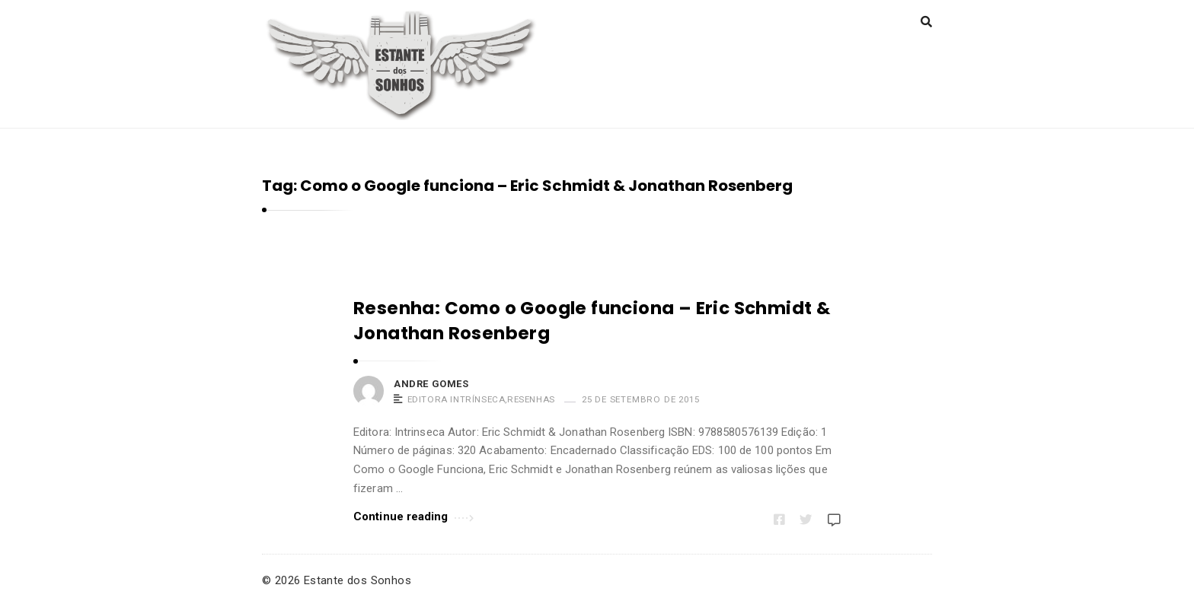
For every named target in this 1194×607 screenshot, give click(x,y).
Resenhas (531, 399)
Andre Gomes (431, 383)
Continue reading (413, 515)
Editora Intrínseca (456, 399)
